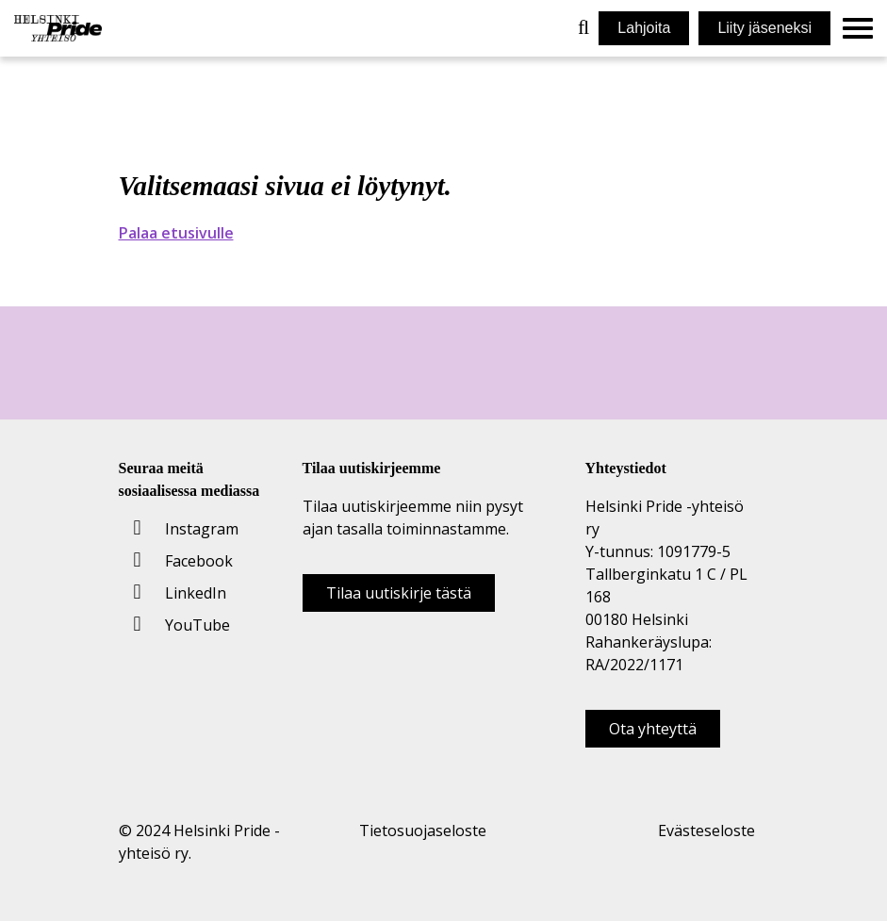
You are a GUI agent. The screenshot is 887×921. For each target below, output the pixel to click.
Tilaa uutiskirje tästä (398, 593)
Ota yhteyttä (653, 728)
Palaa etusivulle (176, 232)
